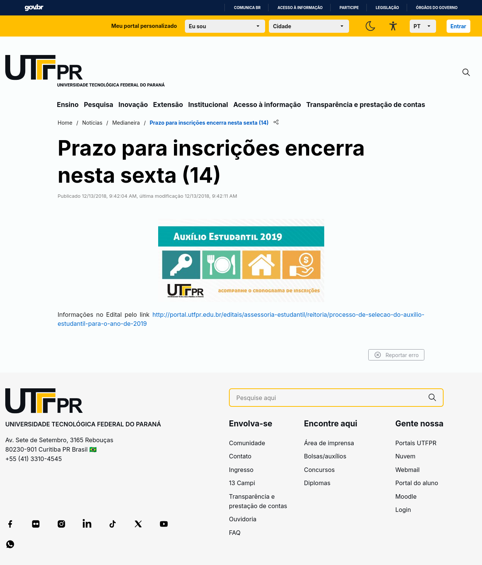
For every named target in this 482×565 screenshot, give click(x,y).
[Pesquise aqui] (329, 398)
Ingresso (241, 469)
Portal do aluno (416, 483)
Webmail (407, 469)
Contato (240, 456)
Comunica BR (247, 8)
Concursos (319, 469)
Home (65, 122)
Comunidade (247, 443)
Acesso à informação (300, 8)
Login (403, 509)
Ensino (68, 104)
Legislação (387, 8)
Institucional (208, 104)
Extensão (168, 104)
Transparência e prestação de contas (365, 104)
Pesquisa (98, 104)
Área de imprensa (329, 443)
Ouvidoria (242, 519)
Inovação (133, 104)
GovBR (33, 7)
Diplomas (317, 483)
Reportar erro (396, 355)
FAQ (235, 532)
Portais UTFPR (415, 443)
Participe (349, 8)
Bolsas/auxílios (325, 456)
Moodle (406, 496)
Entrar (458, 26)
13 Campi (242, 483)
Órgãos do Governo (437, 8)
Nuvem (405, 456)
